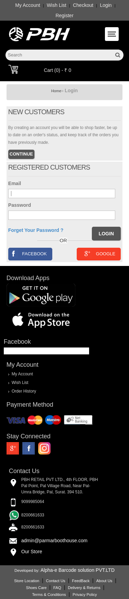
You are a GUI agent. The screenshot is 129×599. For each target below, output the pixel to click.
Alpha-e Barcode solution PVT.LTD (78, 570)
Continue (21, 154)
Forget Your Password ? (36, 230)
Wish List (56, 5)
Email (14, 183)
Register (64, 15)
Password (19, 205)
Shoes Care (36, 588)
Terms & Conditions (49, 594)
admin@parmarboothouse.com (54, 540)
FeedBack (80, 581)
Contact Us (55, 581)
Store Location (26, 581)
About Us (104, 581)
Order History (24, 391)
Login (105, 5)
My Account (27, 5)
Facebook (28, 253)
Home (56, 91)
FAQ (57, 588)
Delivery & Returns (84, 588)
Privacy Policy (85, 594)
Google (99, 253)
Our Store (31, 551)
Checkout (83, 5)
